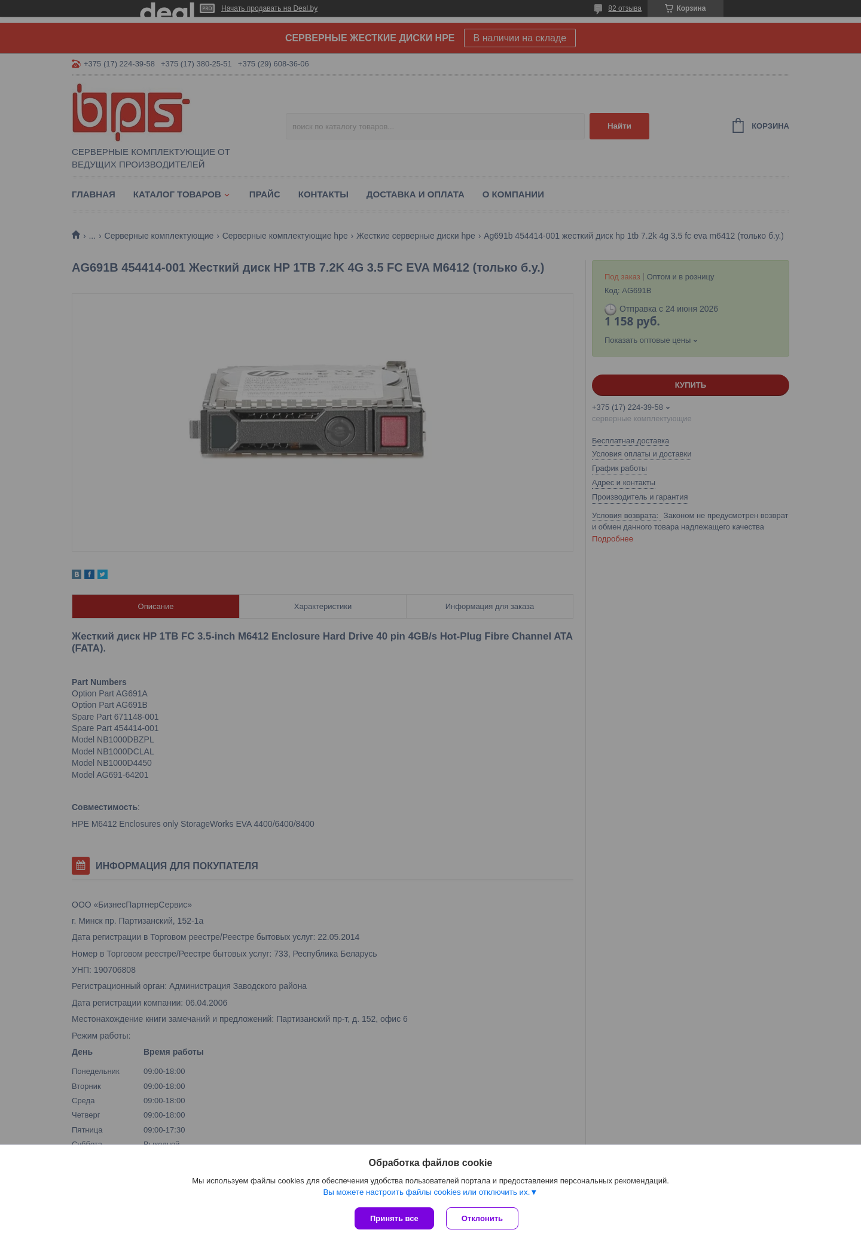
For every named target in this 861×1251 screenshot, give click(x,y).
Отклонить (482, 1218)
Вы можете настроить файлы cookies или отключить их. (426, 1192)
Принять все (394, 1218)
